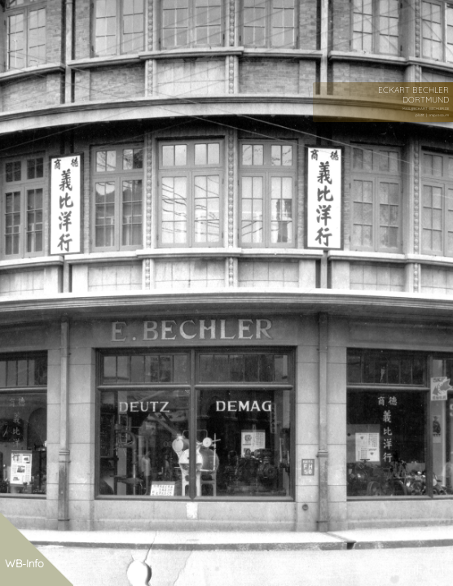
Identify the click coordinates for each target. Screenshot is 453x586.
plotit (420, 114)
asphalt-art (412, 570)
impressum (439, 114)
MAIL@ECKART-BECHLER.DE (425, 109)
